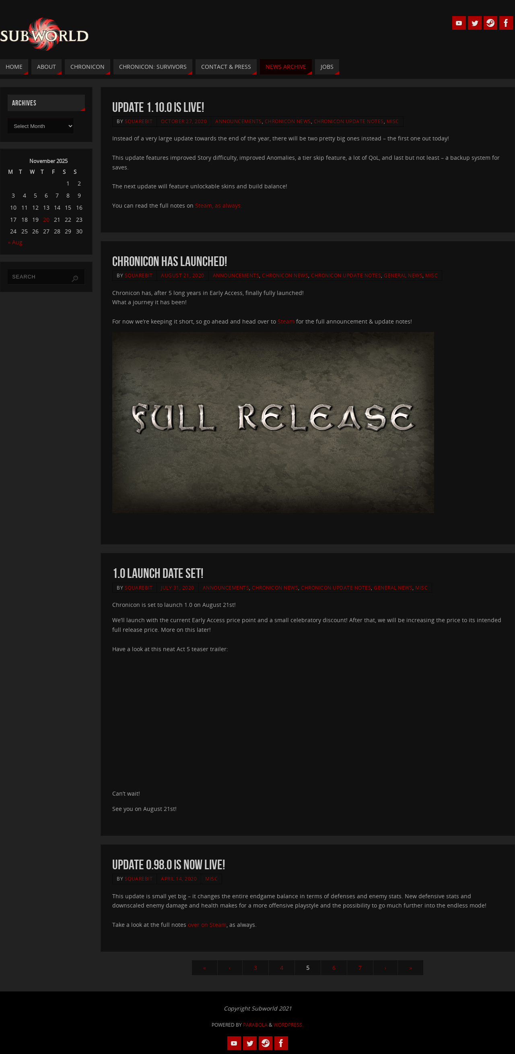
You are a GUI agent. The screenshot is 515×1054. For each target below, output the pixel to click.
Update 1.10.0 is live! (158, 107)
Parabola (255, 1024)
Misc (393, 121)
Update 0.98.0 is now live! (168, 864)
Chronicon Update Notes (349, 121)
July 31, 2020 (177, 587)
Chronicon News (288, 121)
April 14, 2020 (179, 878)
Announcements (238, 121)
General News (403, 275)
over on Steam (207, 924)
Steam (287, 321)
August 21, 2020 (182, 275)
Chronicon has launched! (169, 261)
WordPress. (288, 1024)
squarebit (139, 121)
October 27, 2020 (184, 121)
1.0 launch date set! (157, 573)
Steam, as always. (218, 205)
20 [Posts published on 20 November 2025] (46, 219)
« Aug (15, 242)
